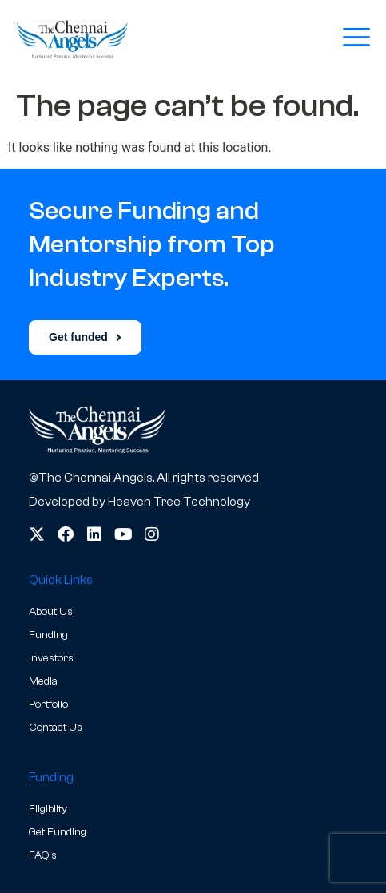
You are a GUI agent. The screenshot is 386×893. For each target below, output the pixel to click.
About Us (51, 611)
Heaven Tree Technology (179, 501)
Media (43, 681)
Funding (48, 635)
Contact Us (55, 727)
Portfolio (48, 704)
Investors (51, 658)
